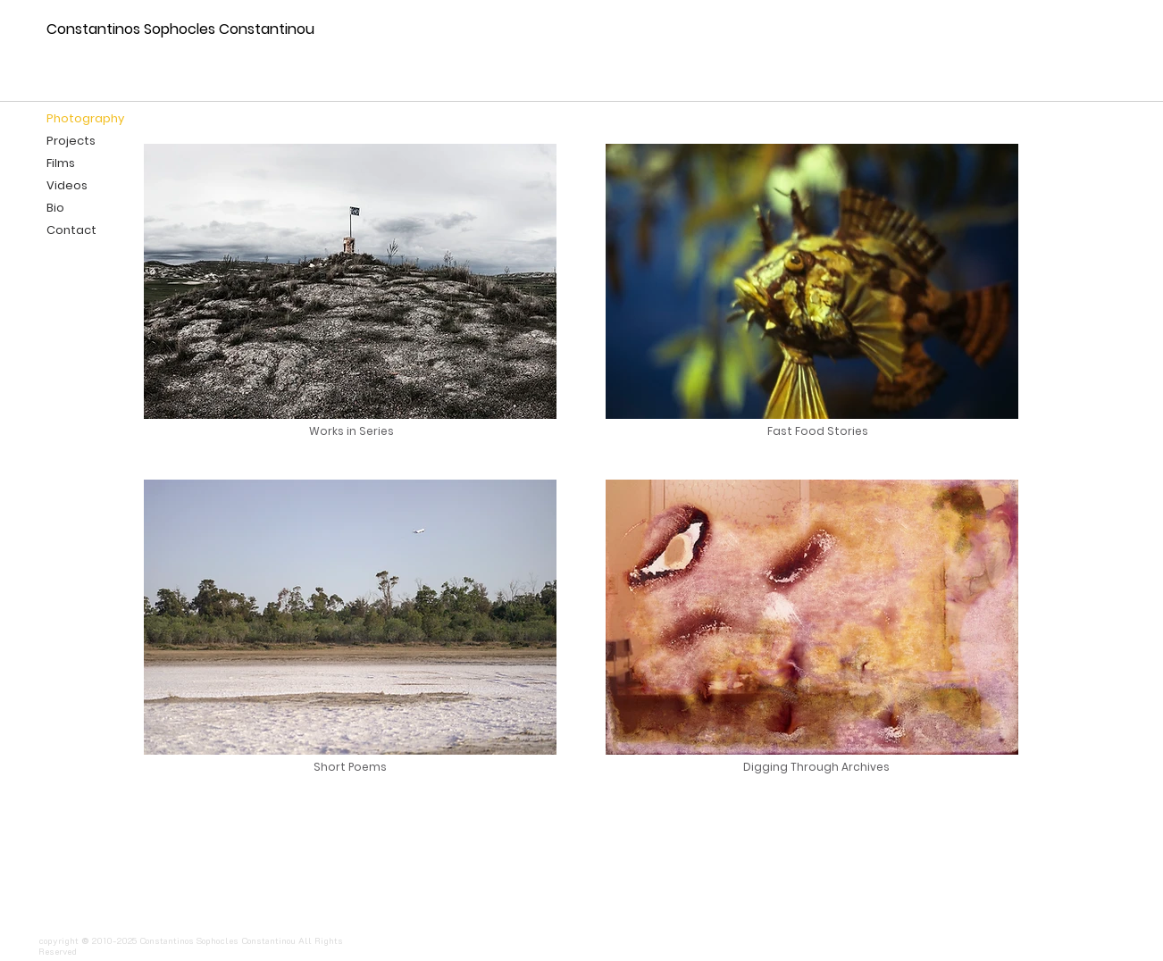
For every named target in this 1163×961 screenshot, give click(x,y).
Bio (55, 207)
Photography (85, 118)
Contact (71, 229)
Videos (67, 185)
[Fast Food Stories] (817, 431)
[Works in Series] (353, 431)
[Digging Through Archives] (816, 767)
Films (60, 163)
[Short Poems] (349, 767)
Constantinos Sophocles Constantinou (180, 29)
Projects (71, 140)
